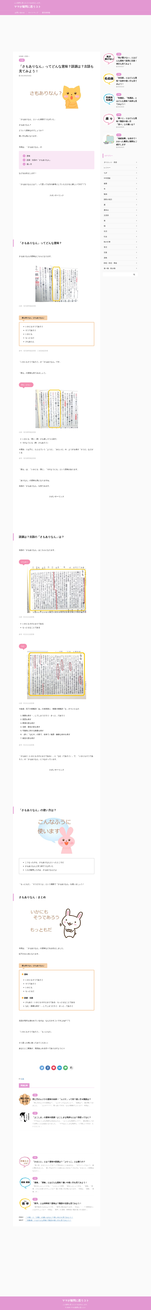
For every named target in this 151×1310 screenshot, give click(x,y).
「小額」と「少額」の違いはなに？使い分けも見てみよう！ (49, 1217)
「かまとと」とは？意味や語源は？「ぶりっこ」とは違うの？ (58, 1162)
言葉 (22, 1079)
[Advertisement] (75, 32)
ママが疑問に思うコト (27, 6)
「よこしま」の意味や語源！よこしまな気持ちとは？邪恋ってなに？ (61, 1117)
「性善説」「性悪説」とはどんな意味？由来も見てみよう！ (126, 101)
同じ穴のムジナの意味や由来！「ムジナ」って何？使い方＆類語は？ (61, 1099)
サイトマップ (33, 13)
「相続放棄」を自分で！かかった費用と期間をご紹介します (126, 141)
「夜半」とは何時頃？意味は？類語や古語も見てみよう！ (57, 1203)
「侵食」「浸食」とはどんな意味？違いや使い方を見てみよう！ (59, 1183)
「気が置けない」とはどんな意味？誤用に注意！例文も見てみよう (126, 61)
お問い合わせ (20, 13)
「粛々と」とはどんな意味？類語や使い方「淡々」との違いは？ (126, 121)
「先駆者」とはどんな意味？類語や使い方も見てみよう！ (48, 1220)
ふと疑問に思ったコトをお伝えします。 (75, 1237)
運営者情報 (46, 13)
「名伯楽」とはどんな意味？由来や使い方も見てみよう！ (126, 81)
